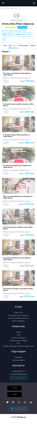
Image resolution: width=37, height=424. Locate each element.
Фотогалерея (23, 45)
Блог (18, 343)
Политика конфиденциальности (18, 318)
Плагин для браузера (18, 338)
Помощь (18, 332)
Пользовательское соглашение (18, 315)
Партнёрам (18, 357)
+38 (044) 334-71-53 (18, 371)
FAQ (18, 335)
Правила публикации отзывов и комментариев (18, 346)
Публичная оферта (18, 360)
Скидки (13, 45)
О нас (5, 45)
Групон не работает (18, 321)
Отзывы (32, 45)
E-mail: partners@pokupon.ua (18, 374)
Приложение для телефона (18, 340)
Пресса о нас (18, 312)
